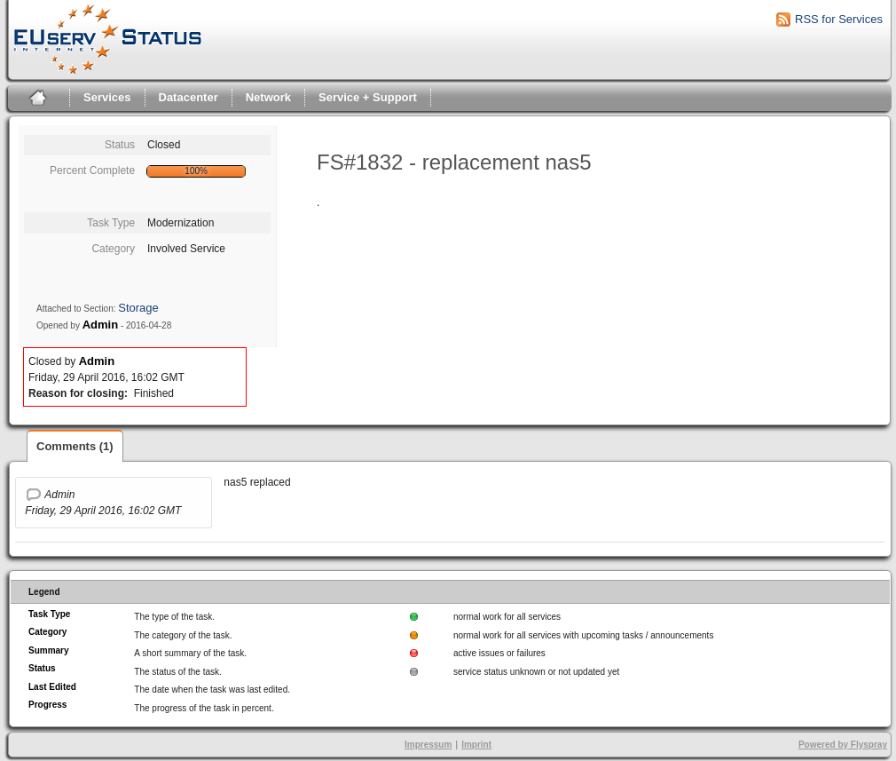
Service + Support (367, 97)
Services (107, 97)
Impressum (428, 744)
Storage (138, 307)
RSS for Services (839, 19)
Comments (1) (75, 446)
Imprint (476, 744)
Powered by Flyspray (842, 744)
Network (268, 97)
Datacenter (188, 97)
